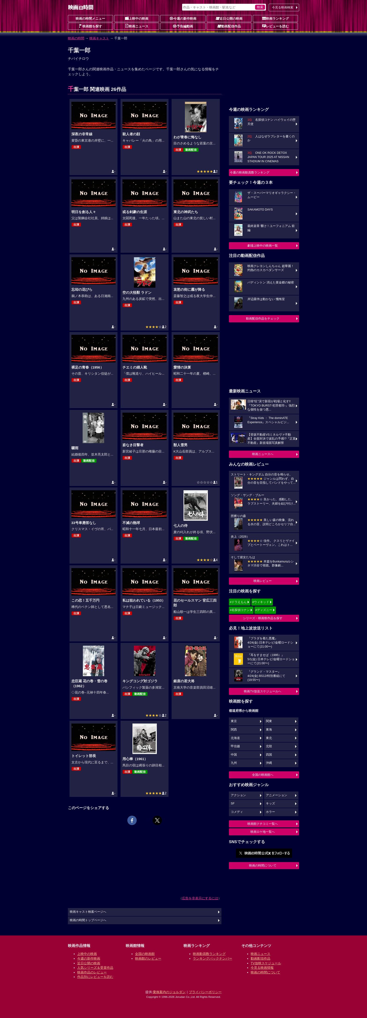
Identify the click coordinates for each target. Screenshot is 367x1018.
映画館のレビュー (148, 958)
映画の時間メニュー (90, 18)
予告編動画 (183, 26)
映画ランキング (275, 18)
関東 (269, 721)
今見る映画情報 (262, 967)
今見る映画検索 (282, 7)
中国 (234, 754)
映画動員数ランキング (209, 954)
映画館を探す (90, 26)
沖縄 (269, 763)
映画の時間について (262, 865)
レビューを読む (275, 26)
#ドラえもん (238, 602)
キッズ (270, 803)
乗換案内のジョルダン (169, 992)
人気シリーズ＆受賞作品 (95, 967)
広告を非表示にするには (200, 898)
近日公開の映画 (229, 18)
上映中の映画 (136, 18)
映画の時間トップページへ (88, 920)
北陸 (269, 746)
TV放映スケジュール (266, 963)
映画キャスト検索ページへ (88, 911)
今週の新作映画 (183, 18)
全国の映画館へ (262, 775)
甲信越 (235, 746)
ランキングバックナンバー (212, 958)
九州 (234, 763)
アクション (238, 795)
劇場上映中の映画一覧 (262, 245)
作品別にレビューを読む (95, 977)
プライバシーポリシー (205, 992)
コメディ (237, 812)
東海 (269, 729)
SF (233, 803)
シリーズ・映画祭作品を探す (263, 618)
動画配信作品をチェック (262, 318)
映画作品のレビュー (92, 972)
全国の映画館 (145, 954)
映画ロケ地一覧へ (262, 831)
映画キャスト (99, 38)
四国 (269, 754)
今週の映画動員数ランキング (249, 172)
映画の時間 (76, 38)
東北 (269, 738)
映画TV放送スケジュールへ (262, 691)
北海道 (235, 738)
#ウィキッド (260, 602)
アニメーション (276, 795)
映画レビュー (262, 581)
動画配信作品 (229, 26)
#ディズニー (263, 610)
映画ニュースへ (262, 454)
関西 (234, 729)
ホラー (270, 812)
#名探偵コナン (240, 610)
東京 (234, 721)
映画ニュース (136, 26)
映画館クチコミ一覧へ (262, 824)
